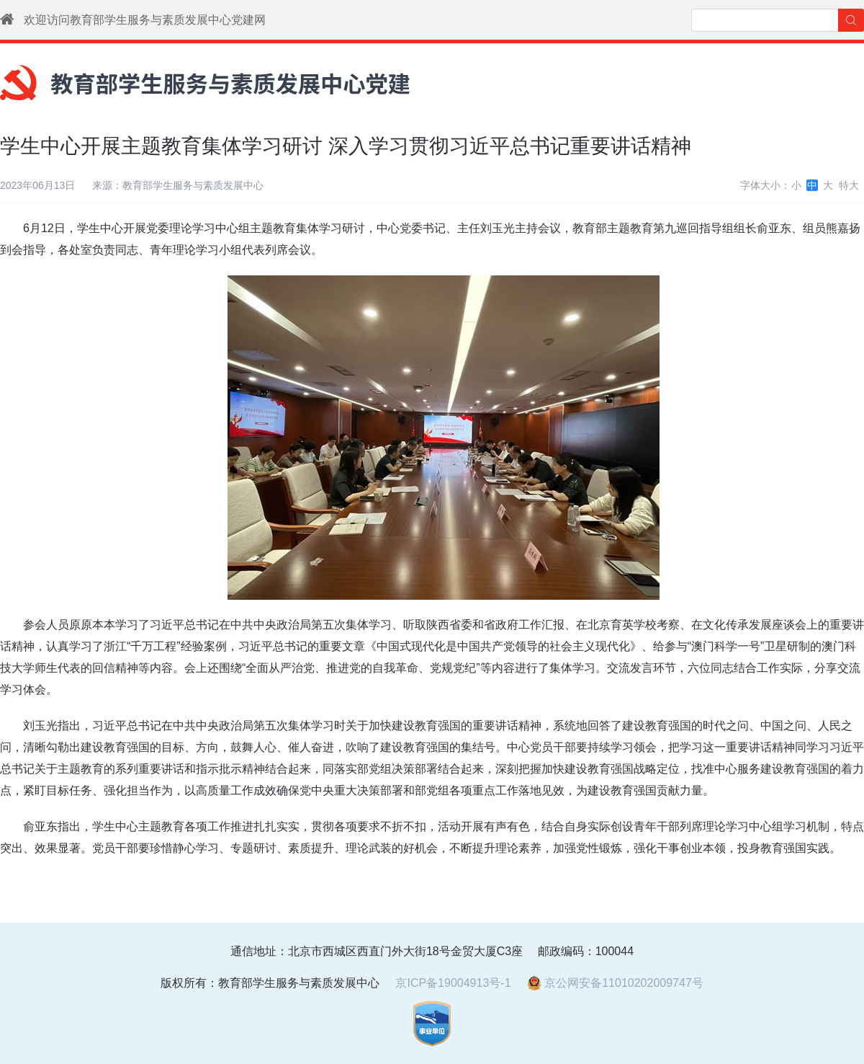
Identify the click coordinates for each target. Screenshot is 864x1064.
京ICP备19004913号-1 (452, 983)
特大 (849, 185)
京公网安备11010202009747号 (615, 983)
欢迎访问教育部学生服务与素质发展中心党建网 (145, 20)
